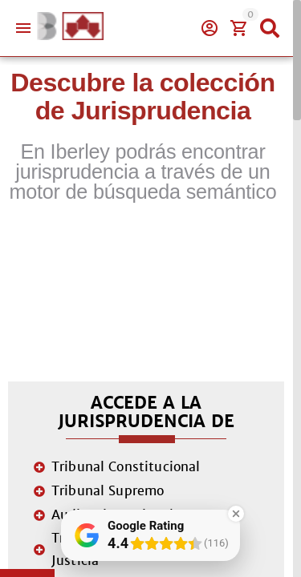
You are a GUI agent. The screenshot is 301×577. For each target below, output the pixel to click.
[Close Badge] (236, 514)
